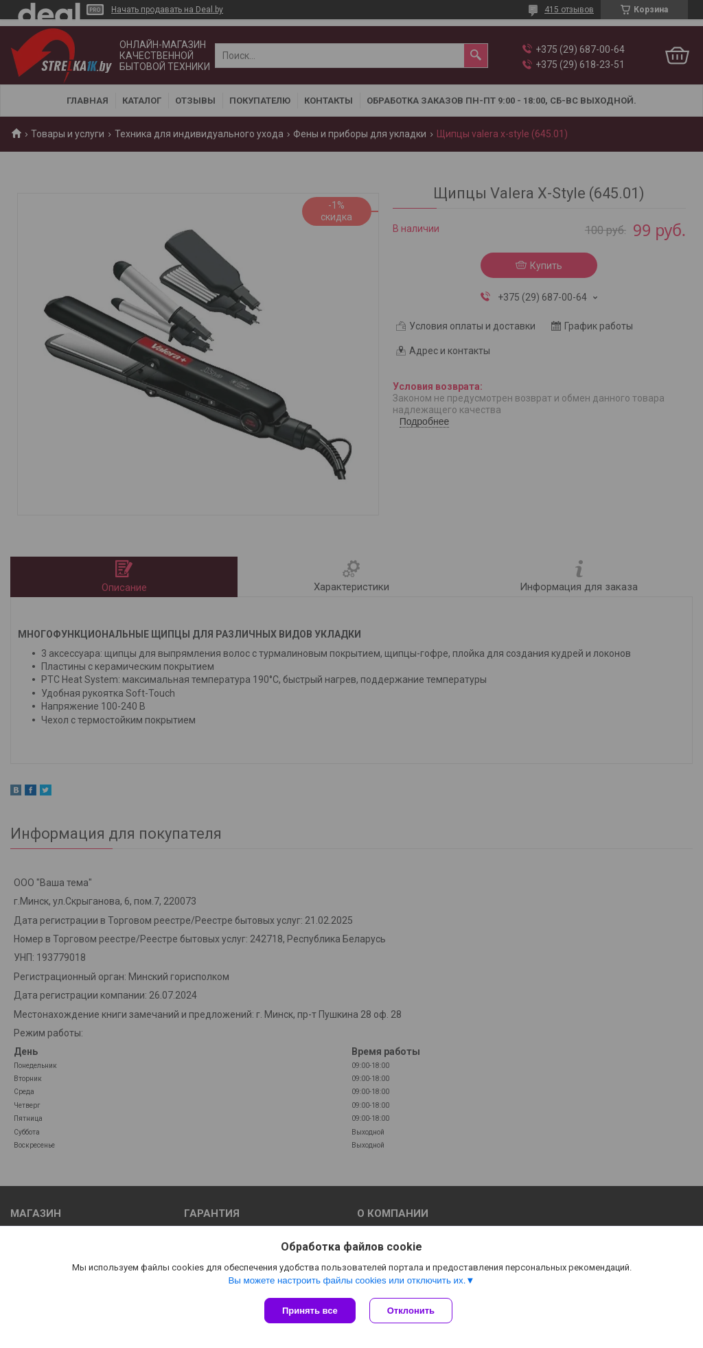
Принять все (310, 1310)
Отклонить (411, 1310)
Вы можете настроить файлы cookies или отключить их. (346, 1280)
